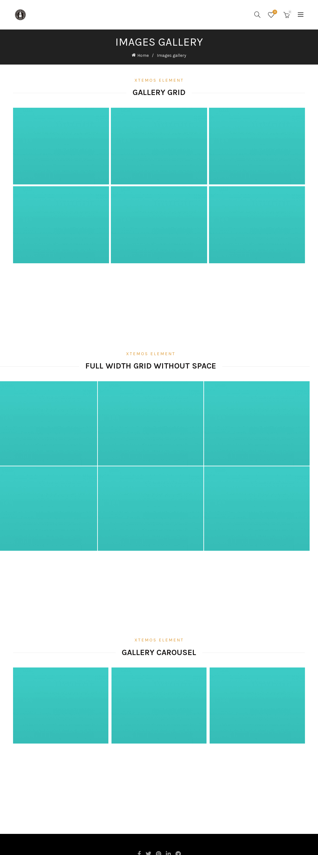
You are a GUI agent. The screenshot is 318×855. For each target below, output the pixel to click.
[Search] (257, 14)
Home (143, 55)
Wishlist (274, 12)
